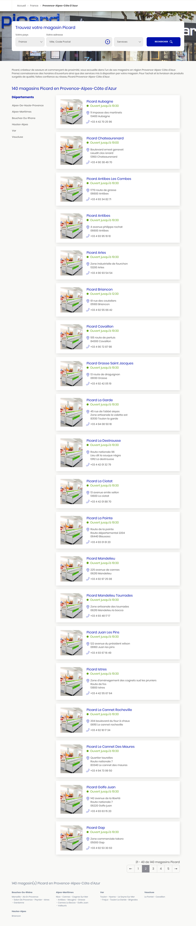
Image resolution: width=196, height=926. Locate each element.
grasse (81, 900)
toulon (103, 897)
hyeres (112, 897)
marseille (16, 897)
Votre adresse (54, 34)
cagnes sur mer (80, 897)
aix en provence (30, 897)
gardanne (19, 903)
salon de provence (23, 900)
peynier (38, 900)
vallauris (62, 905)
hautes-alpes (20, 124)
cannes (66, 897)
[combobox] (30, 41)
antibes (62, 900)
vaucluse (17, 137)
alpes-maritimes (22, 111)
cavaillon (160, 897)
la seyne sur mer (126, 897)
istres (46, 900)
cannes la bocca (67, 903)
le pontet (149, 897)
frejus (105, 900)
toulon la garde (118, 900)
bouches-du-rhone (23, 118)
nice (58, 897)
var (14, 130)
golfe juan (83, 903)
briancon (16, 916)
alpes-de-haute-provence (28, 105)
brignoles (133, 900)
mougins (72, 900)
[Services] (128, 41)
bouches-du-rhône (22, 892)
